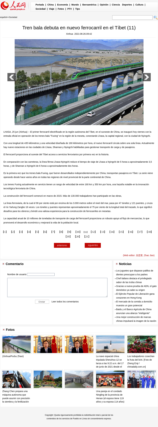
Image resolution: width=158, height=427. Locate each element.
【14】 (112, 232)
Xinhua (69, 34)
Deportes (127, 4)
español (3, 17)
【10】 (78, 232)
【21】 (87, 236)
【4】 (29, 232)
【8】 (61, 232)
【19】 (68, 236)
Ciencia (116, 4)
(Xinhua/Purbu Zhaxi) (13, 356)
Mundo (75, 4)
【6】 (45, 232)
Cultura (139, 4)
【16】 (130, 232)
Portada (40, 4)
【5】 (37, 232)
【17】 (140, 232)
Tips (77, 9)
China (50, 4)
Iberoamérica (89, 4)
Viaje (51, 9)
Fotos (61, 9)
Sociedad (41, 9)
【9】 (69, 232)
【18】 (149, 232)
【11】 (86, 232)
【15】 (121, 232)
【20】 (77, 236)
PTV (69, 9)
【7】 (53, 232)
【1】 (5, 232)
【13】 (102, 232)
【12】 (93, 232)
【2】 (13, 232)
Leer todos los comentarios (65, 301)
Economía (62, 4)
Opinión (104, 4)
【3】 (21, 232)
